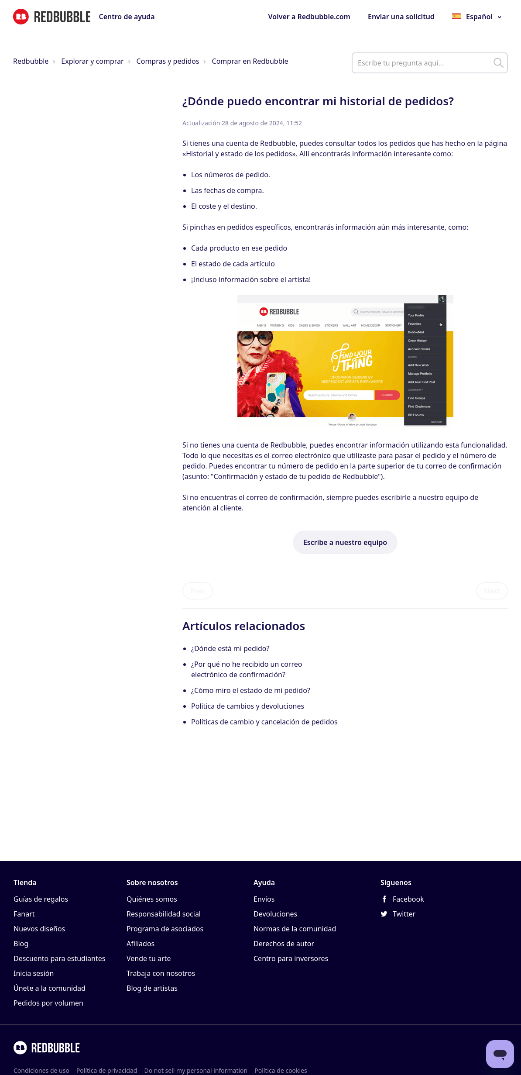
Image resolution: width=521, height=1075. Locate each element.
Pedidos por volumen (48, 1003)
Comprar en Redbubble (250, 61)
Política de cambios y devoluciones (247, 706)
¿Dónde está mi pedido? (230, 648)
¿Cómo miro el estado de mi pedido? (250, 690)
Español (479, 16)
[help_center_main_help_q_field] (430, 62)
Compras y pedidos (168, 61)
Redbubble (30, 61)
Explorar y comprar (92, 61)
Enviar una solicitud (401, 16)
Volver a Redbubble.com (309, 16)
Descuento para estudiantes (59, 958)
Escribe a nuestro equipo (345, 542)
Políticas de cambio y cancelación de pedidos (264, 722)
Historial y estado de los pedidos (239, 153)
